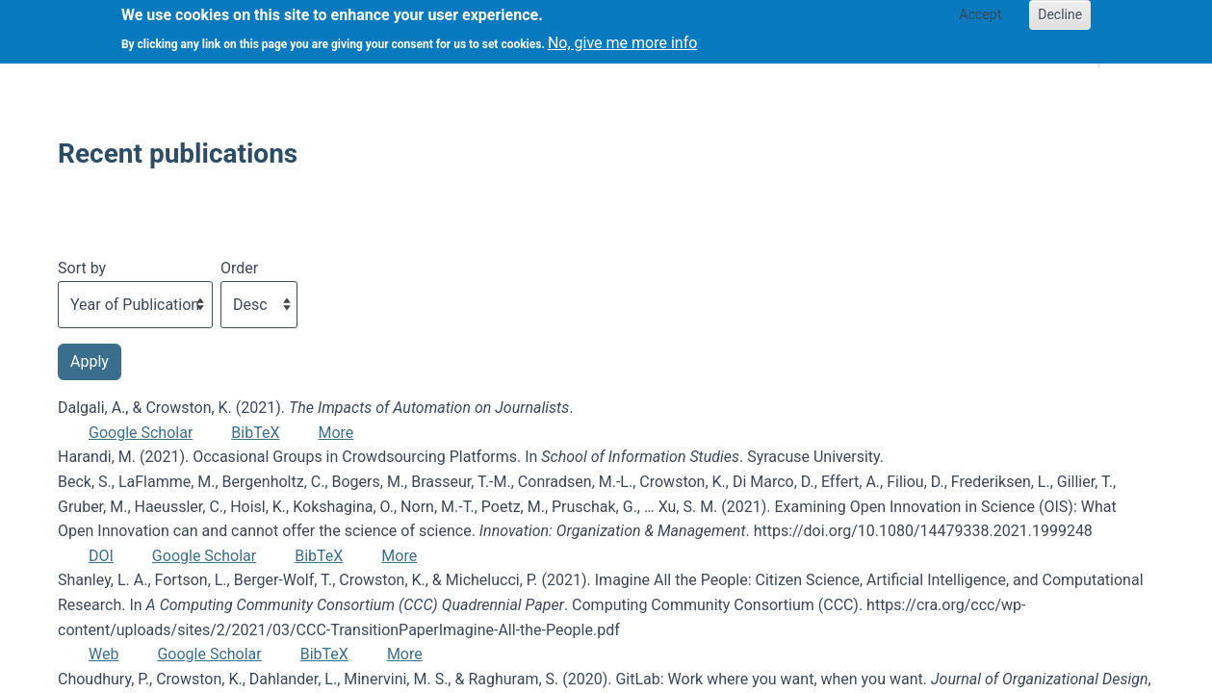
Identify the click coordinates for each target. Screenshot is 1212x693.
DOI (101, 556)
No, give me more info (622, 37)
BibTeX (255, 433)
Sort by (82, 268)
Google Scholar (141, 433)
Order (239, 268)
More (335, 433)
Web (103, 654)
